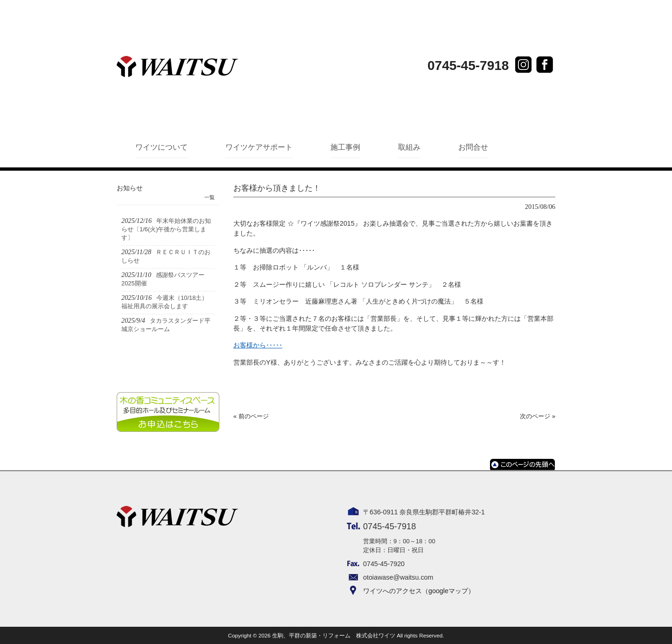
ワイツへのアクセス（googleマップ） (419, 591)
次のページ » (537, 416)
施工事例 (345, 147)
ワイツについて (161, 147)
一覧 (209, 197)
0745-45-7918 (468, 65)
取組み (409, 147)
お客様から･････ (257, 345)
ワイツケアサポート (259, 147)
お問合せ (473, 147)
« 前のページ (251, 416)
